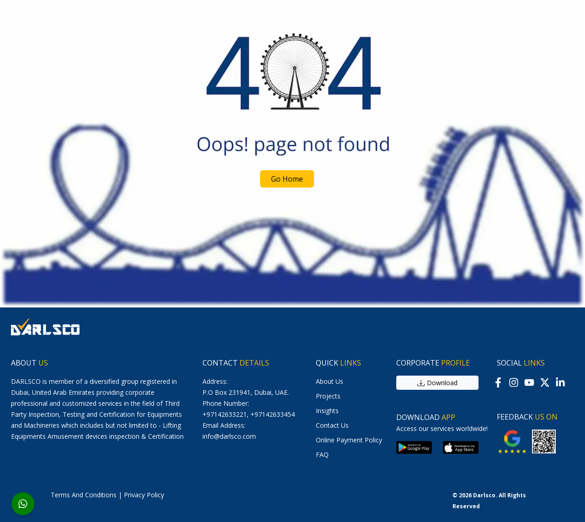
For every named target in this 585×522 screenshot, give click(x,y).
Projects (328, 396)
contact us (332, 425)
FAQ (322, 454)
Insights (327, 410)
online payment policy (349, 440)
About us (329, 381)
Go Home (287, 179)
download (437, 382)
